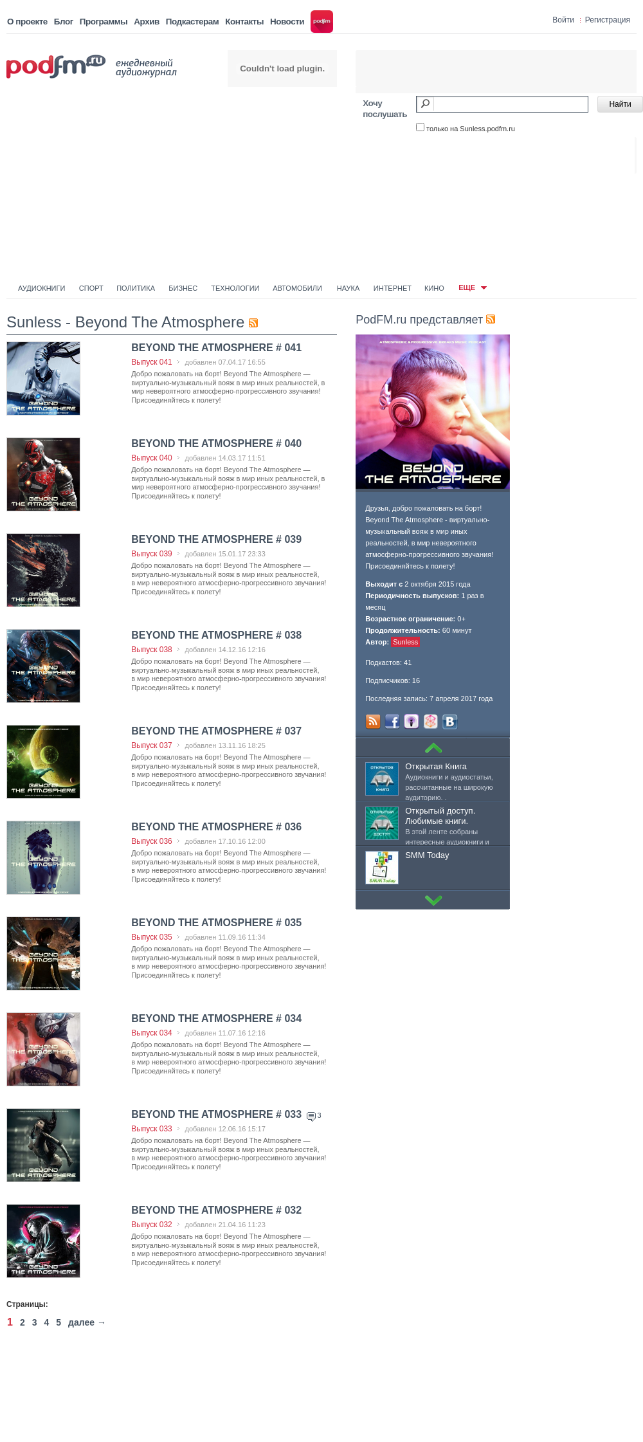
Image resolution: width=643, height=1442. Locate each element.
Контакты (244, 21)
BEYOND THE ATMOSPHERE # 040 (216, 443)
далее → (87, 1322)
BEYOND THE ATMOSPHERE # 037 (216, 731)
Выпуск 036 (151, 841)
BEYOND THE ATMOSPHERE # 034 (216, 1018)
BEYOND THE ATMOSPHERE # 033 (217, 1114)
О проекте (27, 21)
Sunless (405, 642)
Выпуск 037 (151, 745)
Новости (287, 21)
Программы (104, 21)
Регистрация (607, 19)
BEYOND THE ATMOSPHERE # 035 (216, 922)
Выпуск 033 (151, 1128)
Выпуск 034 (151, 1032)
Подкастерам (192, 21)
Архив (146, 21)
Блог (63, 21)
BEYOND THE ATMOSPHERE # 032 (216, 1210)
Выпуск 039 (151, 553)
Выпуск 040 (151, 457)
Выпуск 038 (151, 649)
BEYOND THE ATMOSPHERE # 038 (216, 635)
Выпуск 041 (151, 362)
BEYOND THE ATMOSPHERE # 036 (216, 826)
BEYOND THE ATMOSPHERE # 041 (216, 347)
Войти (563, 19)
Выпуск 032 (151, 1224)
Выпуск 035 (151, 937)
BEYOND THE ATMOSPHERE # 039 (216, 539)
